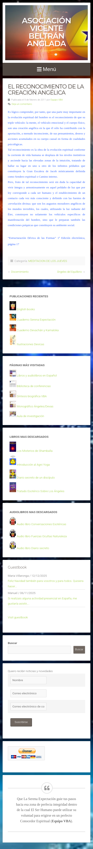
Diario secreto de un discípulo (36, 477)
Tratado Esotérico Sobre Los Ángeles (40, 491)
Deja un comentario (22, 104)
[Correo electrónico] (28, 693)
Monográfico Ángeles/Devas (35, 406)
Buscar (12, 643)
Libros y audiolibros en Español (37, 375)
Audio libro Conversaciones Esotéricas (41, 524)
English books (26, 309)
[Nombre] (28, 680)
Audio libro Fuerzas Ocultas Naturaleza (42, 536)
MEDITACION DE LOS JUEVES (47, 261)
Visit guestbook (18, 617)
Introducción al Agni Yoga (33, 464)
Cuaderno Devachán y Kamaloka (38, 330)
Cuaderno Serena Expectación (36, 319)
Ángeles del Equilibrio (69, 271)
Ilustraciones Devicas (30, 344)
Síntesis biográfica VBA (32, 396)
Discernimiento (20, 271)
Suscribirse (21, 722)
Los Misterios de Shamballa (34, 450)
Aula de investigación (30, 416)
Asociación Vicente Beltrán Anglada (46, 32)
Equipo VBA (57, 99)
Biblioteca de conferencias (34, 386)
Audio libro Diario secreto (33, 548)
